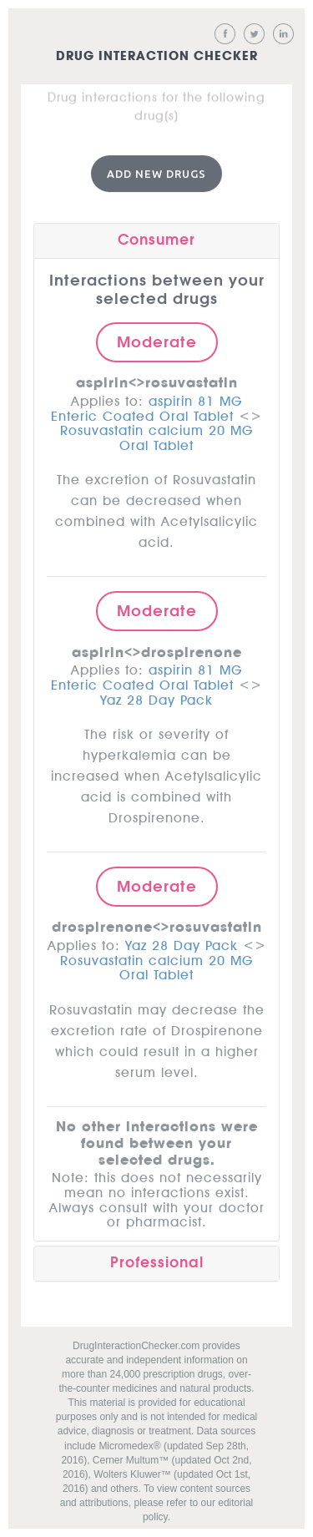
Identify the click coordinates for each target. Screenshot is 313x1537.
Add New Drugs (156, 171)
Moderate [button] (157, 339)
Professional (157, 1260)
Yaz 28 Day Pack (156, 695)
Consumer (156, 238)
